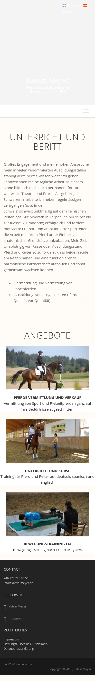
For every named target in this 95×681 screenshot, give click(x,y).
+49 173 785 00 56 (16, 578)
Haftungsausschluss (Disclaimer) (26, 644)
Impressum (11, 639)
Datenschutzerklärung (19, 649)
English (71, 5)
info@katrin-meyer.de (18, 583)
